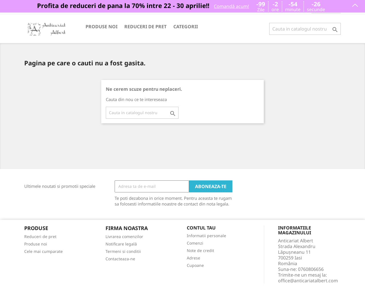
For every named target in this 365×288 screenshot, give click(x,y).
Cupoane (195, 265)
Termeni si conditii (123, 251)
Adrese (193, 258)
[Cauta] (305, 29)
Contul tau (201, 228)
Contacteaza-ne (120, 258)
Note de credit (200, 250)
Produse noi (101, 26)
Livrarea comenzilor (124, 236)
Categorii (185, 26)
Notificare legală (121, 244)
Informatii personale (206, 235)
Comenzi (195, 243)
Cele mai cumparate (43, 251)
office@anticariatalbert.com (308, 280)
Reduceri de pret (145, 26)
